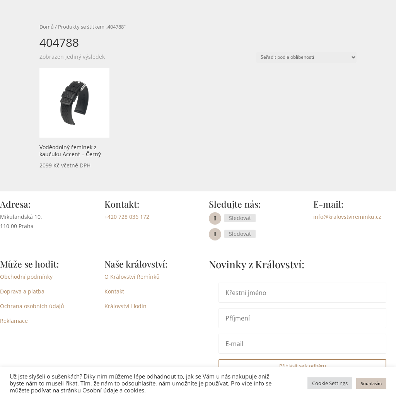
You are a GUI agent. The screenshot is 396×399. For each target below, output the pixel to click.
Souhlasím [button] (371, 383)
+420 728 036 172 (126, 216)
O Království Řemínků (132, 276)
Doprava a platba (22, 291)
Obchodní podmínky (26, 276)
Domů (46, 26)
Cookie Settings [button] (330, 383)
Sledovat (240, 218)
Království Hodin (125, 306)
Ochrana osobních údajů (32, 306)
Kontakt (114, 291)
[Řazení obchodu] (306, 57)
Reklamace (14, 320)
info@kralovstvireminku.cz (347, 216)
